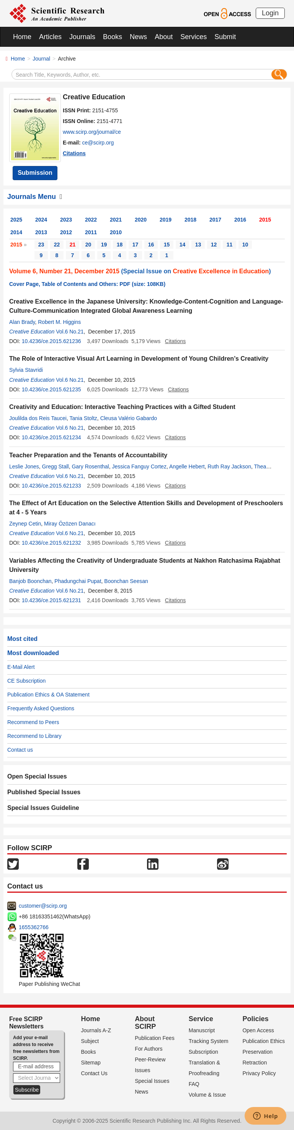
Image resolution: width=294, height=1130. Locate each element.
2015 (265, 220)
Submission (35, 172)
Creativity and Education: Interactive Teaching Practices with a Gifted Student (122, 407)
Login (270, 13)
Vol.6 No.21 (69, 331)
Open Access (258, 1030)
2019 (166, 220)
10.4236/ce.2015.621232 (51, 543)
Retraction (254, 1062)
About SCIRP (145, 1022)
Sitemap (91, 1062)
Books (112, 37)
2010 (116, 232)
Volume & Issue (207, 1095)
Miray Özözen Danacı (70, 524)
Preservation (257, 1052)
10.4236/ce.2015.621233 (51, 486)
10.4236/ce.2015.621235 (51, 389)
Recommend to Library (34, 736)
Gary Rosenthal (90, 466)
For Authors (148, 1049)
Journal (41, 59)
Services (193, 37)
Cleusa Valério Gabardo (128, 418)
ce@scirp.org (98, 143)
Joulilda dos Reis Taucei (38, 418)
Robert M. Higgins (59, 322)
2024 (41, 220)
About (164, 37)
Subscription (203, 1052)
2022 (91, 220)
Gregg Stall (55, 466)
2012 (66, 232)
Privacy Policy (259, 1073)
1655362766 (34, 927)
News (138, 37)
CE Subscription (26, 681)
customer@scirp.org (43, 906)
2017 (215, 220)
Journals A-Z (96, 1030)
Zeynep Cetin (25, 524)
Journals (82, 37)
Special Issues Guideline (43, 808)
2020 (141, 220)
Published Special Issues (43, 792)
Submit (225, 37)
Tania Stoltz (83, 418)
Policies (255, 1019)
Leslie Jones (24, 466)
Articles (50, 37)
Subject (90, 1041)
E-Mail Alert (21, 667)
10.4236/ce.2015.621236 (51, 341)
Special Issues (152, 1081)
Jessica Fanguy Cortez (139, 466)
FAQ (194, 1084)
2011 (91, 232)
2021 (116, 220)
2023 (66, 220)
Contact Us (94, 1073)
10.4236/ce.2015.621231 (51, 600)
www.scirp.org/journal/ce (92, 132)
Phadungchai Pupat (77, 581)
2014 (16, 232)
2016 (240, 220)
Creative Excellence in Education (221, 271)
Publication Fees (155, 1038)
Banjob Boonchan (30, 581)
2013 (41, 232)
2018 (190, 220)
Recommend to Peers (33, 722)
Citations (74, 153)
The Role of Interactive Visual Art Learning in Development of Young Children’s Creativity (138, 358)
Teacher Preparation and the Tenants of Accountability (88, 455)
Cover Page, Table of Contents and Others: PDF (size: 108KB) (87, 284)
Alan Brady (22, 322)
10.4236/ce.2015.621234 (51, 437)
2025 (16, 220)
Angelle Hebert (187, 466)
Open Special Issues (37, 776)
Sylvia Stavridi (26, 370)
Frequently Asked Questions (40, 708)
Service (201, 1019)
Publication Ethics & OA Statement (48, 694)
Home (22, 37)
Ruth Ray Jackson (229, 466)
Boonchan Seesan (126, 581)
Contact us (20, 750)
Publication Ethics (263, 1041)
